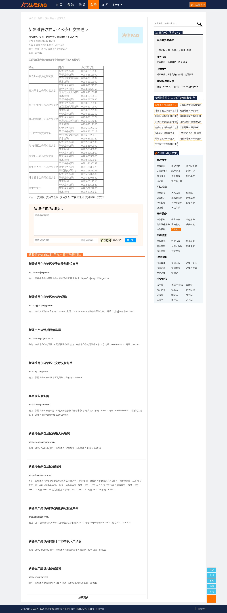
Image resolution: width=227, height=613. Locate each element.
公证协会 (190, 202)
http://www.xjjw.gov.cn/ (39, 272)
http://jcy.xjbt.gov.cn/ (38, 577)
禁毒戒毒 (190, 197)
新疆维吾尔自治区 (45, 45)
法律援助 (161, 229)
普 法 (70, 4)
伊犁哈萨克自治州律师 (190, 133)
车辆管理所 (77, 197)
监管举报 (175, 176)
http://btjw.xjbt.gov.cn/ (39, 517)
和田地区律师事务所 (164, 133)
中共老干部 (176, 181)
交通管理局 (52, 197)
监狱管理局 (176, 197)
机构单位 (190, 176)
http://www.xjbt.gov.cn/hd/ (41, 338)
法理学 (160, 299)
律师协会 (161, 202)
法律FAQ (80, 609)
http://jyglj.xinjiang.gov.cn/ (41, 305)
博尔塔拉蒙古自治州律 (190, 116)
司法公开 (161, 176)
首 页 (59, 4)
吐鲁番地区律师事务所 (166, 110)
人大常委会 (162, 171)
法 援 (82, 4)
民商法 (189, 285)
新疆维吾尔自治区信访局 (45, 466)
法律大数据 (176, 246)
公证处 (160, 207)
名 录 (93, 4)
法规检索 (190, 241)
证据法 (174, 290)
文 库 (105, 4)
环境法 (189, 294)
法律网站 (49, 18)
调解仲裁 (190, 224)
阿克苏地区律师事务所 (190, 122)
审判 (212, 580)
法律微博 (175, 268)
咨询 (212, 591)
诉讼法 (160, 294)
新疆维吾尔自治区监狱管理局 (48, 297)
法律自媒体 (191, 268)
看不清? (117, 240)
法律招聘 (161, 219)
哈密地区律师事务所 (189, 110)
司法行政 (190, 171)
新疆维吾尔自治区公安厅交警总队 (51, 363)
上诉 (212, 575)
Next (117, 4)
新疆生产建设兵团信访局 (45, 330)
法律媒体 (161, 263)
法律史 (174, 273)
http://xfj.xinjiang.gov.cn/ (40, 475)
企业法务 (175, 219)
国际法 (174, 299)
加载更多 (83, 597)
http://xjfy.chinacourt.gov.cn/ (42, 442)
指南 (212, 586)
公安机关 (161, 197)
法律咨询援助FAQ (36, 4)
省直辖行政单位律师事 (166, 144)
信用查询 (161, 251)
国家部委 (175, 166)
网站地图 (202, 609)
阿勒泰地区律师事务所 (190, 138)
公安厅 (100, 197)
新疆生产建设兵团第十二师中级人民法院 (55, 541)
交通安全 (65, 197)
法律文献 (190, 246)
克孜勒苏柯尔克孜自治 (166, 127)
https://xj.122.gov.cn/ (45, 41)
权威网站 (161, 166)
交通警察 (90, 197)
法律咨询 (200, 4)
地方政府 (175, 171)
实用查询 (161, 246)
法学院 (160, 285)
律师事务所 (176, 202)
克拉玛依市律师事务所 (190, 105)
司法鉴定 (175, 224)
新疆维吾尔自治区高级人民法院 (49, 433)
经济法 (174, 294)
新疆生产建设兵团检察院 (45, 568)
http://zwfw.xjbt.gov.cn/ (39, 404)
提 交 (130, 240)
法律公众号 (191, 263)
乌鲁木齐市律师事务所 (166, 105)
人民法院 (175, 193)
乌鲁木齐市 (59, 45)
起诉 (212, 570)
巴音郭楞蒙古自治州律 (166, 122)
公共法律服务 (163, 224)
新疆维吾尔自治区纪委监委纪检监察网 (53, 263)
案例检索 (161, 241)
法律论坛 (175, 263)
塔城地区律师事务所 (164, 138)
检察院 (189, 193)
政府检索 (175, 241)
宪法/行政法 (177, 285)
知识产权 (161, 290)
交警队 (41, 197)
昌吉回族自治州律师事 (166, 116)
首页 (40, 18)
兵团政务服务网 (39, 396)
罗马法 (189, 299)
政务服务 (190, 219)
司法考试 (175, 207)
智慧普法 (175, 251)
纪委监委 (161, 193)
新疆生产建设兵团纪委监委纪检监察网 (53, 508)
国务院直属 (191, 166)
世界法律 (161, 273)
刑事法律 (190, 290)
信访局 (160, 181)
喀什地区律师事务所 (189, 127)
